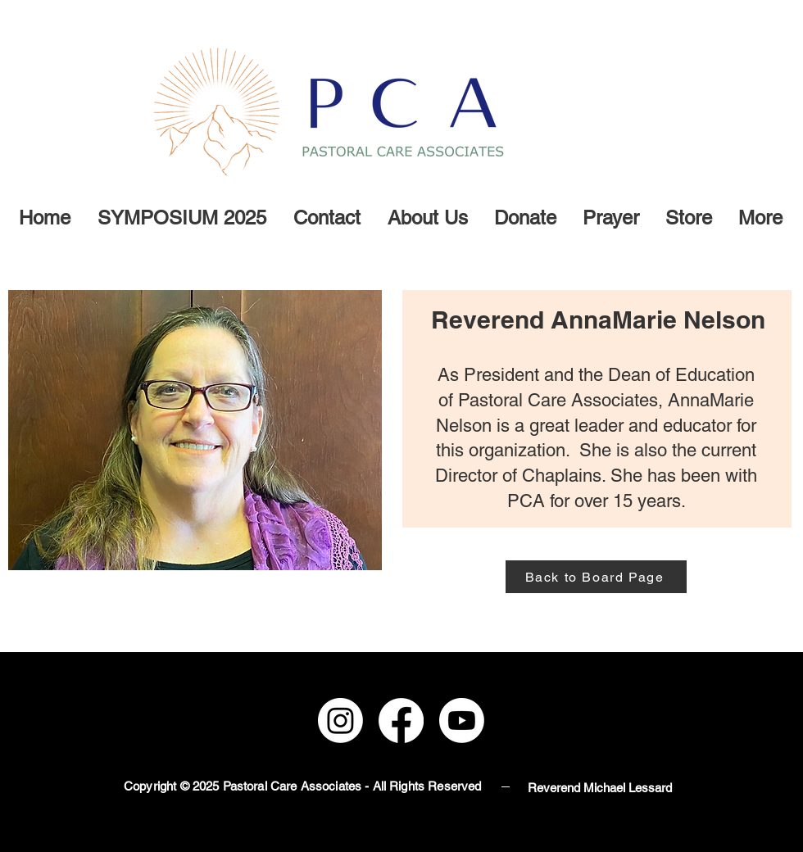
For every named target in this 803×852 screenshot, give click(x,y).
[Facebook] (401, 720)
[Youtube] (461, 720)
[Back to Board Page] (596, 576)
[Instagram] (340, 720)
